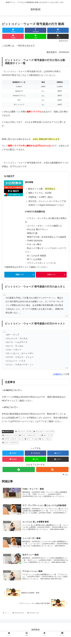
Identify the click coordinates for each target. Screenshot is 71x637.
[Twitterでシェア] (13, 30)
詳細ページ (20, 274)
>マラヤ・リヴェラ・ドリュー (13, 439)
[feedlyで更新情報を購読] (19, 469)
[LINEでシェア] (35, 36)
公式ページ (51, 274)
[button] (58, 36)
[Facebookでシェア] (35, 30)
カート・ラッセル (31, 439)
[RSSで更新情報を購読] (52, 469)
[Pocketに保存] (13, 36)
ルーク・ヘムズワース (10, 442)
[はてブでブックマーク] (58, 30)
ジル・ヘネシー (45, 439)
